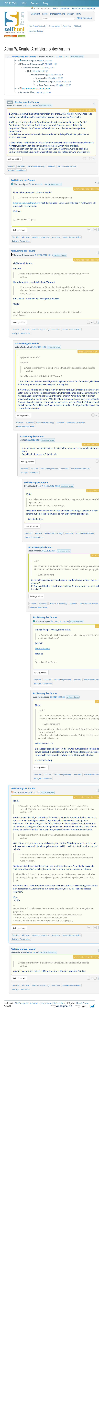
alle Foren (21, 166)
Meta (10, 102)
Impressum (46, 1003)
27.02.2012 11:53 (38, 347)
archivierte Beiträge (36, 31)
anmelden (51, 166)
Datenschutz (59, 1003)
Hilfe (78, 13)
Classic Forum (82, 1003)
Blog (45, 3)
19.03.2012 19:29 (57, 697)
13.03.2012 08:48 (34, 952)
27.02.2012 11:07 (30, 105)
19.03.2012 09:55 (49, 550)
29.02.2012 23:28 (33, 440)
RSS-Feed (77, 26)
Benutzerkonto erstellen (67, 166)
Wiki (24, 3)
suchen (70, 13)
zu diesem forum (45, 106)
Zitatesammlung (57, 13)
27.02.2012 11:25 (45, 255)
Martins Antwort (42, 648)
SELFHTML (11, 3)
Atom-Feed (67, 26)
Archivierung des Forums (27, 102)
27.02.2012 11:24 (39, 184)
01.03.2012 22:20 (52, 486)
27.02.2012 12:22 (32, 792)
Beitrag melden (14, 159)
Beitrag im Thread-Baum (17, 170)
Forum (34, 3)
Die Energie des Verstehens (27, 1003)
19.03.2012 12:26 (61, 621)
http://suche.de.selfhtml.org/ (26, 203)
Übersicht (35, 13)
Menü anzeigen (84, 18)
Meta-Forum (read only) (37, 26)
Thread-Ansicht (54, 26)
